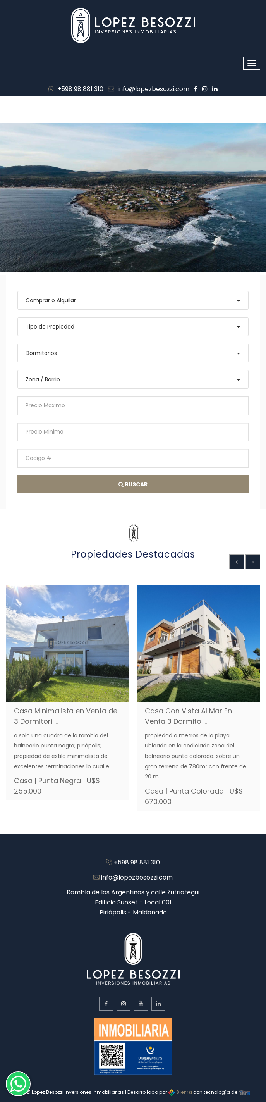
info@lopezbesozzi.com (148, 88)
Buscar (133, 484)
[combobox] (133, 300)
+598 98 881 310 (75, 88)
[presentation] (236, 561)
